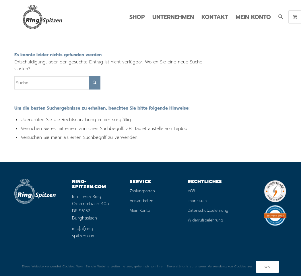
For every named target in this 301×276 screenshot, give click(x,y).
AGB (191, 191)
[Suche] (281, 17)
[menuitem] (137, 17)
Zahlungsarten (142, 191)
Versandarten (141, 200)
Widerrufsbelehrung (205, 220)
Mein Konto (140, 210)
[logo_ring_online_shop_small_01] (42, 17)
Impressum (197, 200)
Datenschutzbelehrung (208, 210)
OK (267, 266)
